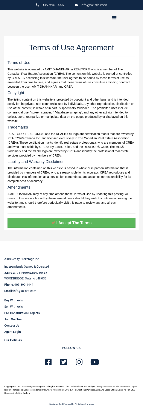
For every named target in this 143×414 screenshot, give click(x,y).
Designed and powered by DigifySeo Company (71, 404)
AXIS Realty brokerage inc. (22, 259)
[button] (114, 18)
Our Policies (13, 340)
